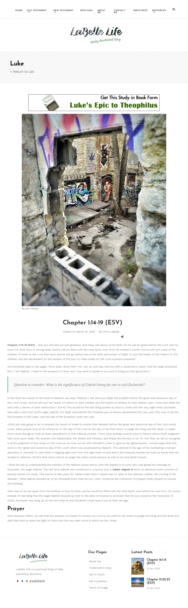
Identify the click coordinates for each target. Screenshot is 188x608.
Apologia (86, 11)
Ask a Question (98, 581)
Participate (141, 11)
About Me (101, 12)
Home (18, 11)
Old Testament (37, 11)
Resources (159, 11)
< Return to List (22, 71)
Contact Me (119, 12)
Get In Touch (97, 574)
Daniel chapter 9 (123, 469)
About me (95, 561)
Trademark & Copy (100, 567)
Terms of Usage (98, 587)
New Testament (63, 11)
